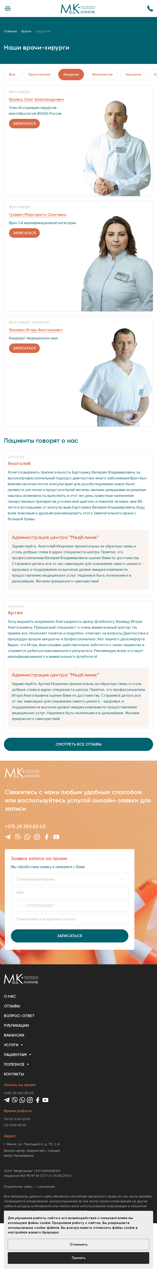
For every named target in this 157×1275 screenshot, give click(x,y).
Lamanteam (46, 1187)
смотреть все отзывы (79, 744)
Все (12, 74)
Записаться (69, 935)
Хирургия (71, 74)
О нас (10, 996)
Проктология (39, 74)
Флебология (102, 74)
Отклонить (79, 1244)
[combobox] (19, 906)
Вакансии (14, 1035)
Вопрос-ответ (19, 1015)
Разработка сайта (18, 1187)
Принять (78, 1258)
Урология (133, 74)
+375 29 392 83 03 (25, 826)
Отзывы (12, 1006)
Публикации (16, 1025)
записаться (24, 124)
